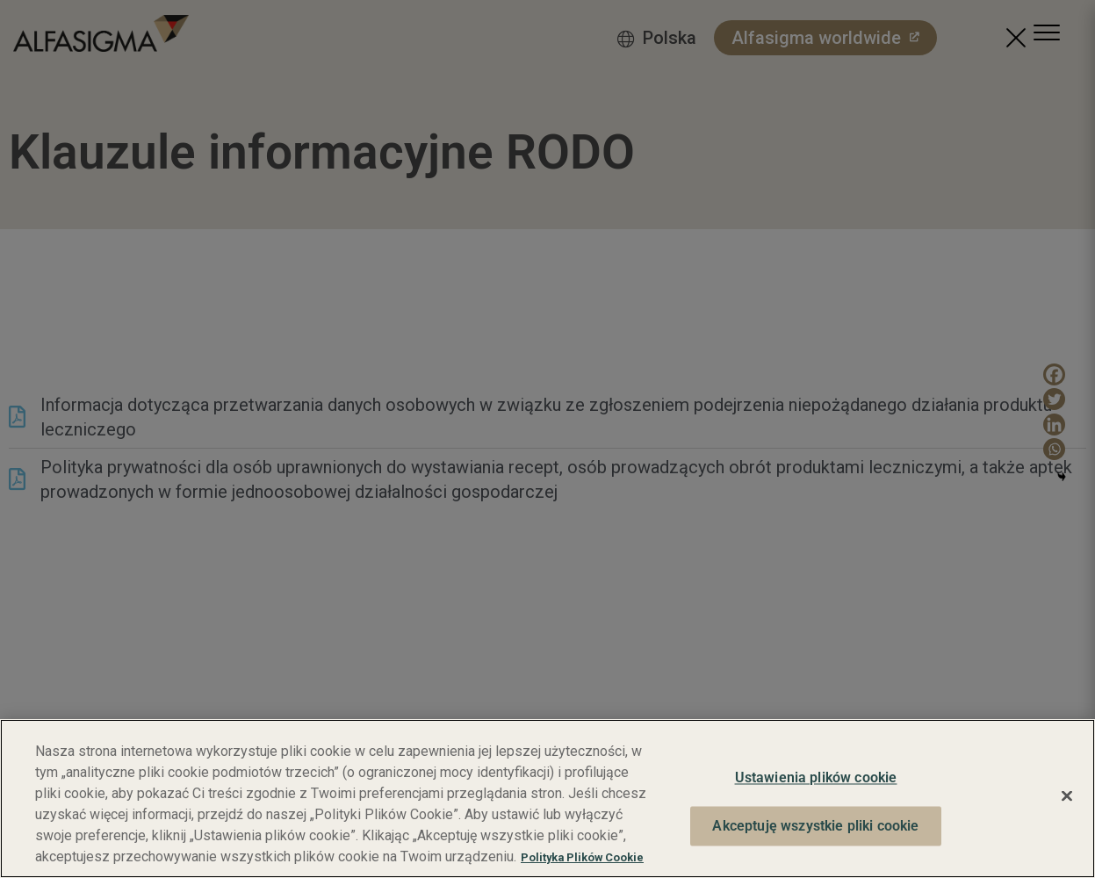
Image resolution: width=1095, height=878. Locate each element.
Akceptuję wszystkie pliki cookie (815, 825)
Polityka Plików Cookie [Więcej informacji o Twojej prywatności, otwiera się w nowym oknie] (582, 857)
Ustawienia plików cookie (816, 778)
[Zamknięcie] (1067, 796)
